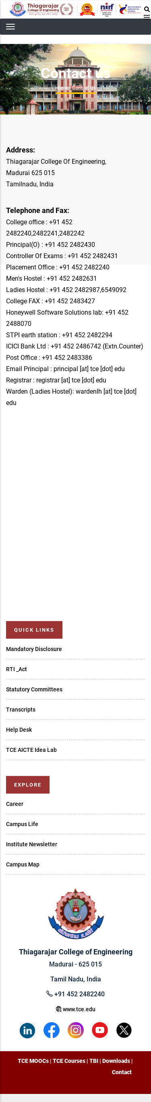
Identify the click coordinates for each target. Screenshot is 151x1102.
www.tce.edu (75, 1009)
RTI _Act (16, 669)
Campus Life (22, 824)
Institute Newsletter (31, 844)
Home (61, 88)
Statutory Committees (34, 689)
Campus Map (22, 864)
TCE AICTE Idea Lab (31, 750)
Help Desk (19, 729)
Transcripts (20, 709)
